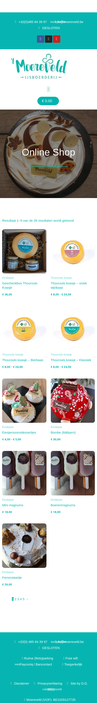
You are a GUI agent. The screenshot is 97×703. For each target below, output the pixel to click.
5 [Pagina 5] (23, 599)
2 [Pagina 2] (15, 599)
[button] (48, 89)
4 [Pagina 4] (21, 599)
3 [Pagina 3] (18, 599)
